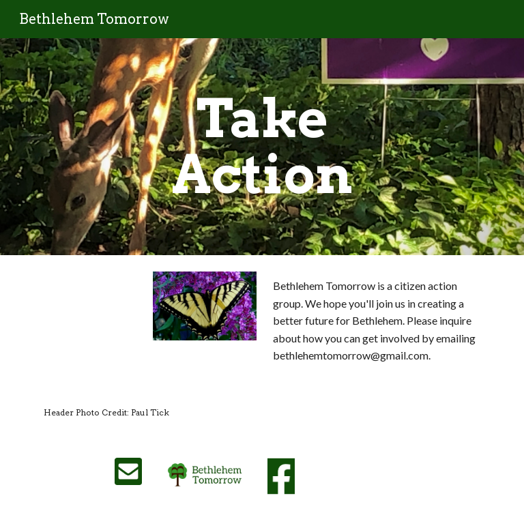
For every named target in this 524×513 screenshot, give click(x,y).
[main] (262, 146)
